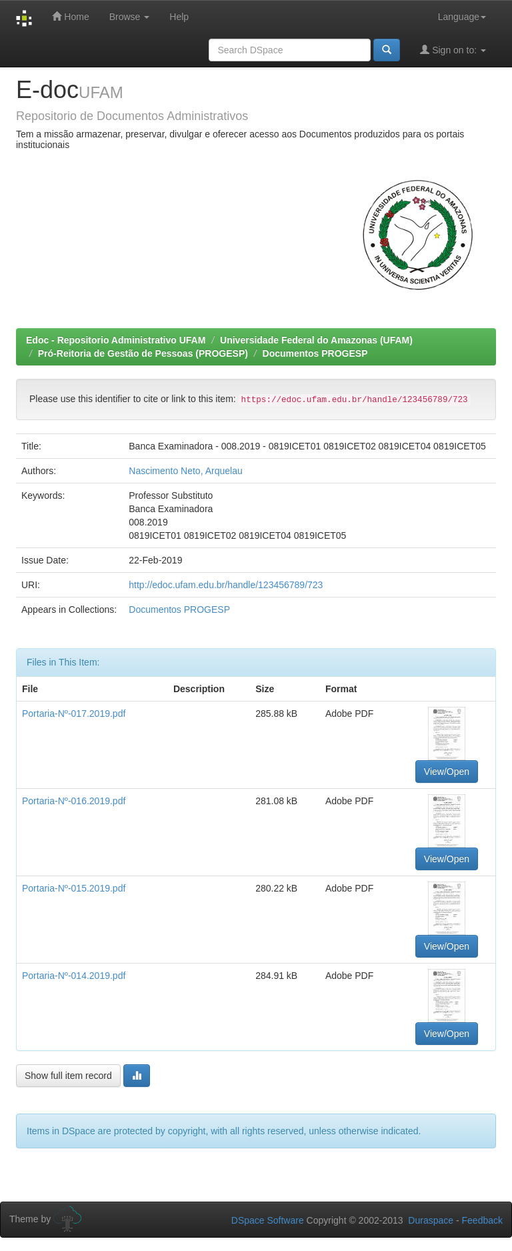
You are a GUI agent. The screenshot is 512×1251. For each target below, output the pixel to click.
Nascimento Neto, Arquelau (185, 470)
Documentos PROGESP (315, 353)
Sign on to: (453, 49)
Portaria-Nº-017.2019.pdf (73, 713)
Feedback (482, 1220)
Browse (129, 16)
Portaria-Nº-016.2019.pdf (73, 801)
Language (462, 16)
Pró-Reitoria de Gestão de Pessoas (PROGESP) (143, 353)
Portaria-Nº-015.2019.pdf (73, 888)
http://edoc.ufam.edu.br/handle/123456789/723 (226, 584)
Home (70, 16)
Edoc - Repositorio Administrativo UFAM (115, 340)
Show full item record (68, 1075)
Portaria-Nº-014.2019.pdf (73, 975)
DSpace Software (267, 1220)
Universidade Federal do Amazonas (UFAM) (316, 340)
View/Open (446, 771)
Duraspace (430, 1220)
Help (179, 16)
